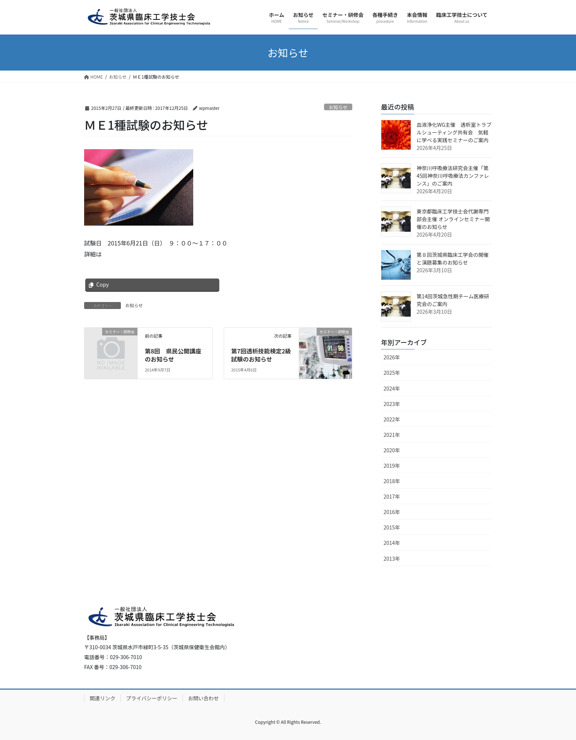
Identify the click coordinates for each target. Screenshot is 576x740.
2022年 (392, 419)
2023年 (392, 403)
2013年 (392, 558)
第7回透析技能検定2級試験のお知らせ (261, 354)
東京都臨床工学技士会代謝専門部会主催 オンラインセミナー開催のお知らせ (453, 219)
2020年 (392, 450)
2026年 (392, 357)
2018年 (392, 481)
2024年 (392, 388)
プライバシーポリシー (151, 698)
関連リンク (102, 698)
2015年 (392, 527)
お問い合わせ (203, 698)
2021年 (392, 434)
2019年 (392, 465)
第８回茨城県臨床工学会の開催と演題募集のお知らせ (453, 258)
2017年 (392, 496)
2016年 (392, 512)
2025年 (392, 372)
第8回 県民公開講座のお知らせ (173, 354)
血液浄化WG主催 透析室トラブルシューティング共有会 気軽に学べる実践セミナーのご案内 (454, 132)
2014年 (392, 542)
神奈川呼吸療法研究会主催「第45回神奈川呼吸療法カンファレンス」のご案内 (453, 175)
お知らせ (338, 107)
